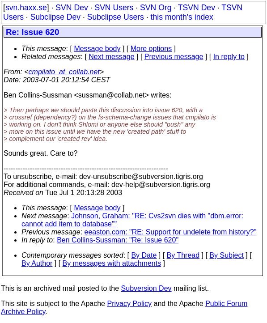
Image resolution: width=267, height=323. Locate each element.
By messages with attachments (112, 263)
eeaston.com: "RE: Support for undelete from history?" (171, 232)
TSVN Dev (196, 7)
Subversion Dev (146, 288)
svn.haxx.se (26, 7)
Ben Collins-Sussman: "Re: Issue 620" (117, 240)
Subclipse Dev (55, 17)
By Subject (226, 255)
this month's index (182, 17)
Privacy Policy (129, 303)
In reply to (229, 56)
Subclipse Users (115, 17)
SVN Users (113, 7)
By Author (36, 263)
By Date (144, 255)
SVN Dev (71, 7)
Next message (111, 56)
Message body (97, 48)
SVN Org (155, 7)
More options (151, 48)
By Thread (183, 255)
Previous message (173, 56)
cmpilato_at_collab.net (64, 72)
